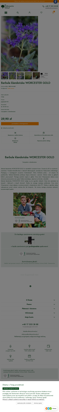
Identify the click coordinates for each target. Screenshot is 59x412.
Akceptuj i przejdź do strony (11, 388)
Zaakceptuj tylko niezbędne (24, 403)
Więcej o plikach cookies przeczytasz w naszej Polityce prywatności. (24, 399)
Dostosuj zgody (38, 403)
